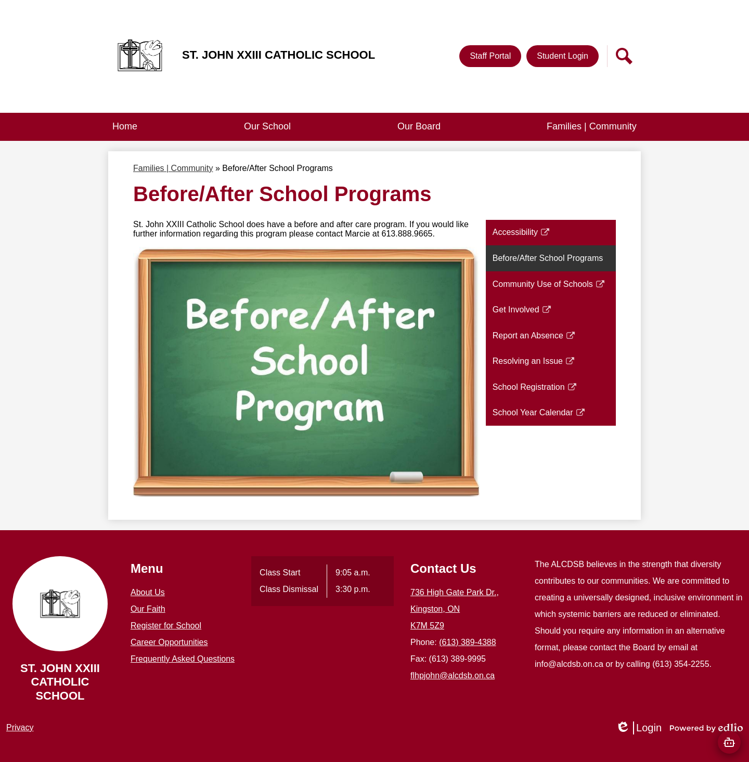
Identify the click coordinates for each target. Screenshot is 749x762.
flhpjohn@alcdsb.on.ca (452, 675)
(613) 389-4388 (467, 642)
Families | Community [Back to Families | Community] (173, 168)
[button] (267, 127)
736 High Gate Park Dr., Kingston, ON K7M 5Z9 (454, 609)
